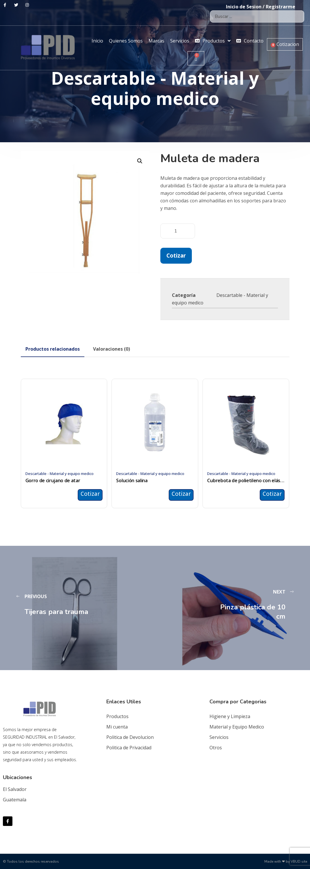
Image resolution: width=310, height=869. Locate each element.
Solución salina (131, 480)
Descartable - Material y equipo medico (59, 473)
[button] (140, 161)
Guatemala (14, 799)
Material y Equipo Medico (236, 727)
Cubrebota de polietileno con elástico (246, 480)
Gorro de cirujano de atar (52, 480)
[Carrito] (196, 58)
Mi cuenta (117, 727)
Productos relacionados (52, 349)
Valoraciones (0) (111, 349)
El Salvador (15, 789)
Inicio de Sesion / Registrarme (260, 6)
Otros (215, 747)
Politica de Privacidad (128, 747)
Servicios (219, 737)
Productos (117, 716)
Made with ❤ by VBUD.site (285, 861)
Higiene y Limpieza (229, 716)
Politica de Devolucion (130, 737)
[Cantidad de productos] (177, 230)
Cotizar (176, 255)
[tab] (52, 349)
